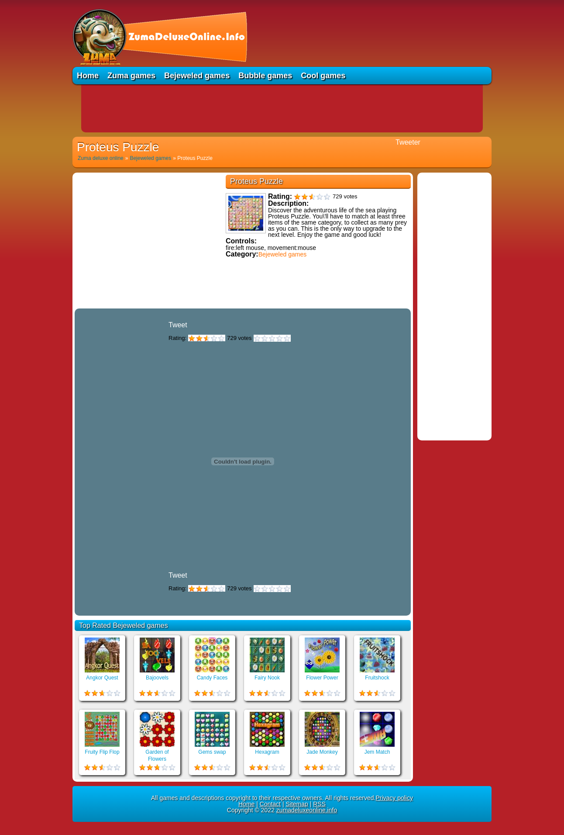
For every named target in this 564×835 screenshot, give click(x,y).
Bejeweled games (197, 75)
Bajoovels (157, 678)
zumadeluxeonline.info (306, 810)
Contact (270, 803)
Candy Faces (212, 678)
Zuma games (131, 75)
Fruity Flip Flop (102, 752)
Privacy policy (394, 797)
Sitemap (296, 803)
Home (88, 75)
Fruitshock (377, 678)
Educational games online (242, 304)
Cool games (323, 75)
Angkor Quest (102, 678)
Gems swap (212, 752)
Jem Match (377, 752)
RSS (319, 803)
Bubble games (265, 75)
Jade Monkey (321, 752)
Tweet (178, 325)
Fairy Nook (267, 678)
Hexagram (267, 752)
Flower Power (322, 678)
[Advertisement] (282, 108)
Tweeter (407, 142)
